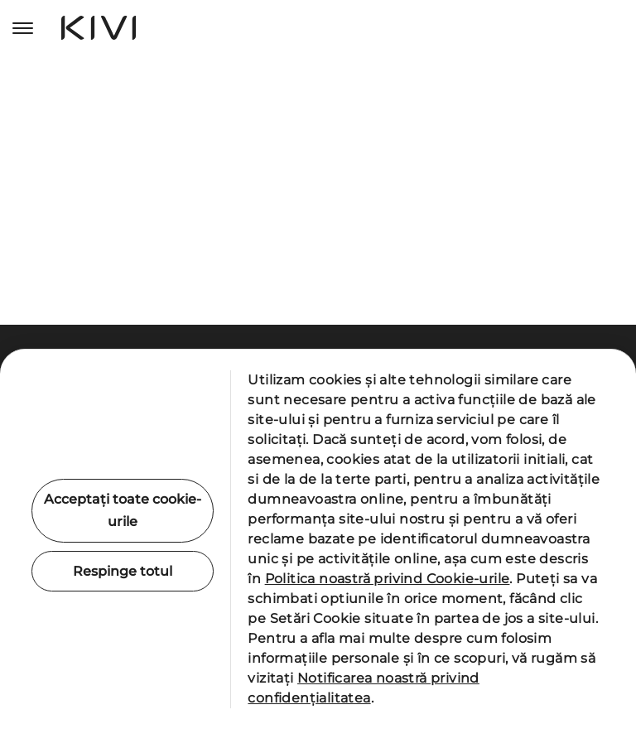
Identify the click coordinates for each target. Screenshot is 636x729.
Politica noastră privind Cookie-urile (387, 579)
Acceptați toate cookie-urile (122, 510)
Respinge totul (122, 571)
